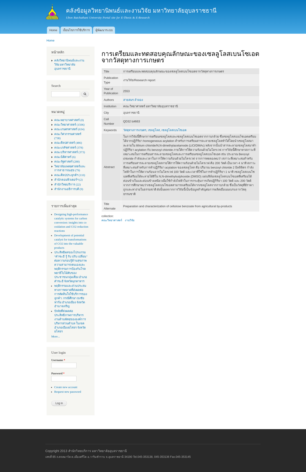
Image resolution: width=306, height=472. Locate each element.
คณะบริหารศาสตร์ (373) (69, 152)
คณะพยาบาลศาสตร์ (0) (69, 120)
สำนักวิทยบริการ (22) (67, 184)
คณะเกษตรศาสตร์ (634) (69, 129)
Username (58, 360)
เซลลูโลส (154, 130)
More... (55, 336)
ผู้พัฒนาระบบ (104, 30)
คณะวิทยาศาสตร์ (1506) (69, 124)
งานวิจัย (129, 220)
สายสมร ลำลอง (133, 100)
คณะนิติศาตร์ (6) (65, 157)
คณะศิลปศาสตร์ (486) (68, 142)
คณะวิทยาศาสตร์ (111, 220)
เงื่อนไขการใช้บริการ (76, 30)
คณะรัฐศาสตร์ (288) (67, 161)
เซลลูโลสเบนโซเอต (173, 130)
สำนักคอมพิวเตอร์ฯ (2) (68, 179)
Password (58, 373)
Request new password (67, 391)
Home (53, 30)
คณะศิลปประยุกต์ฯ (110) (69, 175)
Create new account (65, 387)
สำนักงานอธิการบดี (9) (68, 189)
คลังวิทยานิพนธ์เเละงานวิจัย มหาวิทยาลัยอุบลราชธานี (69, 64)
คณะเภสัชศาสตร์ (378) (68, 147)
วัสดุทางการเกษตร (134, 130)
